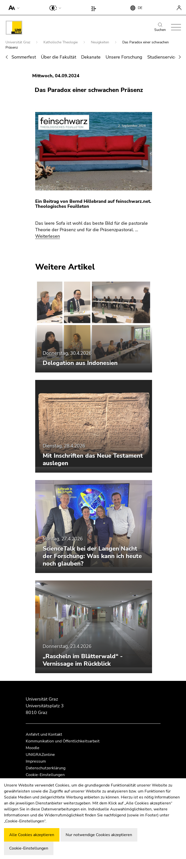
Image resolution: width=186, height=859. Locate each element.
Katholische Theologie (61, 42)
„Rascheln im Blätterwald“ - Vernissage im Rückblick (83, 660)
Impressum (36, 761)
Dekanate (91, 57)
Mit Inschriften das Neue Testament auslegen (93, 459)
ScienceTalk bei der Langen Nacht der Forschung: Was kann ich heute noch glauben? (92, 556)
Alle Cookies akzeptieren (31, 835)
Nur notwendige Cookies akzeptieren (99, 835)
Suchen (160, 27)
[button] (13, 7)
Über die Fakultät (58, 57)
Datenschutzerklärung (45, 768)
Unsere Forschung (124, 57)
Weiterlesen (47, 236)
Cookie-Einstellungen (45, 775)
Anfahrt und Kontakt (44, 734)
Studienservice (162, 57)
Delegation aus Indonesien (80, 363)
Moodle (32, 748)
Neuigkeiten (100, 42)
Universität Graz (18, 42)
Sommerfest (23, 57)
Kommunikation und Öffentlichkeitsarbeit (63, 741)
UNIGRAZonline (40, 754)
